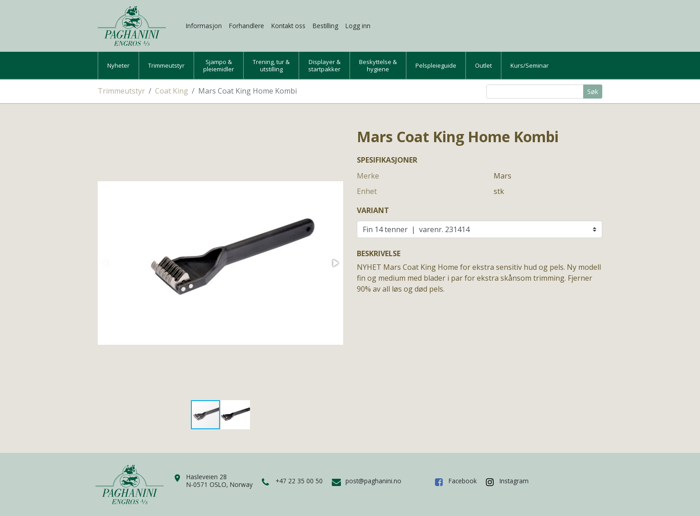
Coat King (171, 91)
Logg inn (357, 25)
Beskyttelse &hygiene (378, 65)
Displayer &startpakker (324, 65)
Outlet (483, 65)
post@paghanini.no (373, 480)
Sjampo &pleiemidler (218, 65)
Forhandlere (246, 25)
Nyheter (118, 65)
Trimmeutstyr (166, 65)
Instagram (514, 480)
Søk (592, 91)
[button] (335, 263)
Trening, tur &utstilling (271, 65)
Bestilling (325, 25)
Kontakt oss (288, 25)
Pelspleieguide (435, 65)
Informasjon (204, 25)
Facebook (463, 480)
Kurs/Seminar (529, 65)
